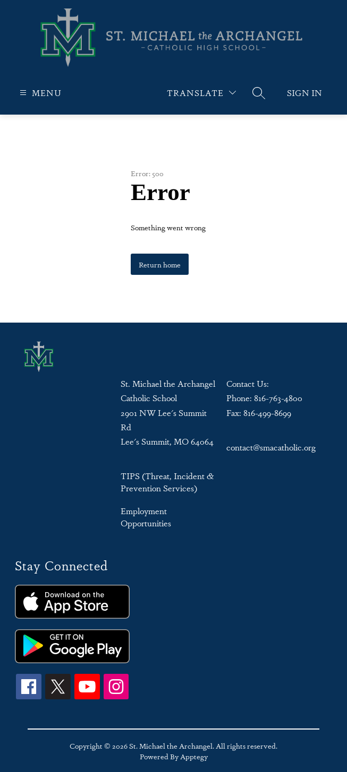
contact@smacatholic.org (271, 447)
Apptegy (194, 756)
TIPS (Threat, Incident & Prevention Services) (167, 482)
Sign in (304, 92)
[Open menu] (39, 92)
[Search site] (258, 92)
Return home (160, 264)
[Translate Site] (201, 92)
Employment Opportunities (146, 517)
